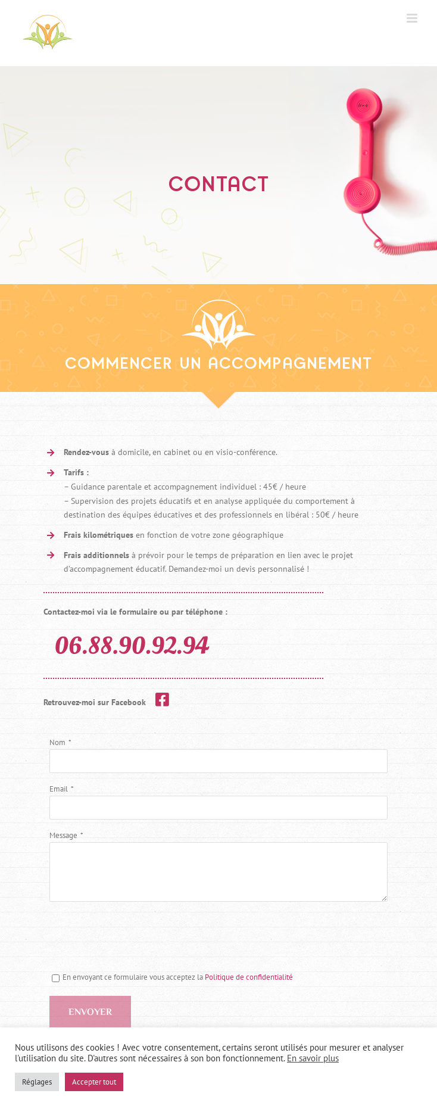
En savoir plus (313, 1058)
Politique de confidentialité (249, 977)
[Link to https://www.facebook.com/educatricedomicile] (162, 699)
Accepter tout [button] (94, 1082)
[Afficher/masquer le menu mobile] (413, 18)
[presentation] (139, 937)
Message (63, 835)
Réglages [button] (37, 1082)
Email (58, 789)
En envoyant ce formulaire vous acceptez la (172, 977)
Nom (57, 742)
